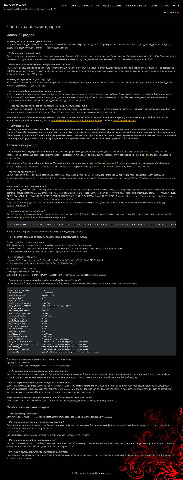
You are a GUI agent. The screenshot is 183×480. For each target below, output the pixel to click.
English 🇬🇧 (174, 12)
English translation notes (124, 120)
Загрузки (153, 6)
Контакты (165, 6)
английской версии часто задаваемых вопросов (76, 120)
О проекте (88, 6)
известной (111, 163)
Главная (63, 6)
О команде (75, 6)
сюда (146, 154)
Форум (176, 6)
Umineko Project (14, 5)
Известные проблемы (112, 6)
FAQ (97, 6)
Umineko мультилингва (136, 6)
